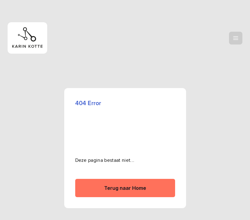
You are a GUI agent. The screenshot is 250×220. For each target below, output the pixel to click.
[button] (235, 38)
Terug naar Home (125, 188)
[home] (48, 38)
